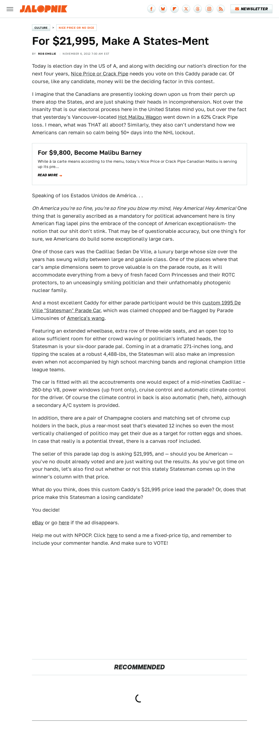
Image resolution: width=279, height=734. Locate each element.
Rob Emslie (47, 53)
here (64, 522)
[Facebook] (151, 9)
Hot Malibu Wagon (140, 117)
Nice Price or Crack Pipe (99, 74)
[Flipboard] (174, 9)
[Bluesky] (163, 9)
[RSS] (221, 9)
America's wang (85, 318)
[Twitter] (186, 9)
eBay (38, 522)
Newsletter (251, 9)
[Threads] (198, 9)
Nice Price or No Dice (76, 27)
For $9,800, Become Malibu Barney (90, 152)
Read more (48, 175)
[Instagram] (209, 9)
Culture (41, 27)
